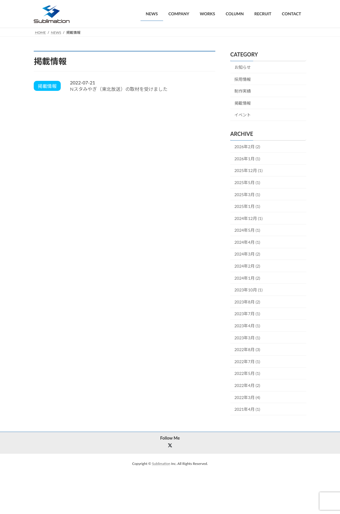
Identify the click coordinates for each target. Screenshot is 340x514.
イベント (242, 114)
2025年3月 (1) (247, 194)
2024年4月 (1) (247, 241)
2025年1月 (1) (247, 206)
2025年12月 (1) (248, 170)
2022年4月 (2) (247, 385)
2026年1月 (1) (247, 158)
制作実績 (242, 91)
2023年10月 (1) (248, 289)
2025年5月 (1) (247, 182)
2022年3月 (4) (247, 397)
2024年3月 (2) (247, 253)
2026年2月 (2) (247, 146)
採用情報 (242, 78)
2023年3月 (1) (247, 337)
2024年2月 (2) (247, 265)
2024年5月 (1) (247, 230)
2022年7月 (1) (247, 361)
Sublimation (161, 463)
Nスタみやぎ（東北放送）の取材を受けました (118, 89)
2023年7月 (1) (247, 313)
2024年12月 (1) (248, 218)
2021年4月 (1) (247, 409)
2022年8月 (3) (247, 349)
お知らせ (242, 67)
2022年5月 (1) (247, 373)
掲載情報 (242, 102)
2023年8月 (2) (247, 301)
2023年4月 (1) (247, 325)
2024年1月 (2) (247, 277)
